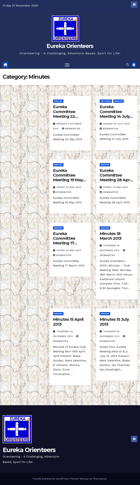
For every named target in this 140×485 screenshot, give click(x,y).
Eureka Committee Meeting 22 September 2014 (69, 114)
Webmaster (71, 128)
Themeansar (100, 478)
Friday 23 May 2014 (69, 187)
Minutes (58, 101)
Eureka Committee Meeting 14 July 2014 (115, 114)
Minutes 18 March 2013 (110, 236)
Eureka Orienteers (70, 46)
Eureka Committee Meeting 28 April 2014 (116, 177)
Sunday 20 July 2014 (116, 123)
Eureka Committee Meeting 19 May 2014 (68, 177)
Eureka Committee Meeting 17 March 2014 (64, 240)
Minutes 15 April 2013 (68, 322)
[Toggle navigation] (67, 64)
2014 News (106, 101)
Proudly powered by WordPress (51, 478)
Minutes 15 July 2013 (114, 322)
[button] (127, 64)
